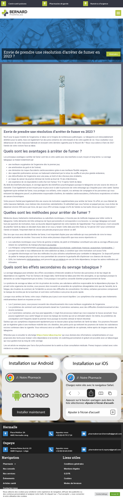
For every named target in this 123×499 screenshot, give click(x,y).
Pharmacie (9, 464)
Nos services (9, 473)
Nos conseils (9, 469)
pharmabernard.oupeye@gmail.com (105, 449)
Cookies (68, 478)
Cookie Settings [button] (101, 494)
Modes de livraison (72, 483)
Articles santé (9, 483)
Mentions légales (72, 469)
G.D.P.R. (67, 473)
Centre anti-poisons (17, 3)
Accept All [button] (115, 494)
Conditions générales (74, 464)
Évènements (8, 478)
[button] (118, 13)
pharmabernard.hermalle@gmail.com (105, 433)
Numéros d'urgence (99, 3)
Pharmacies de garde (58, 3)
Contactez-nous (10, 488)
